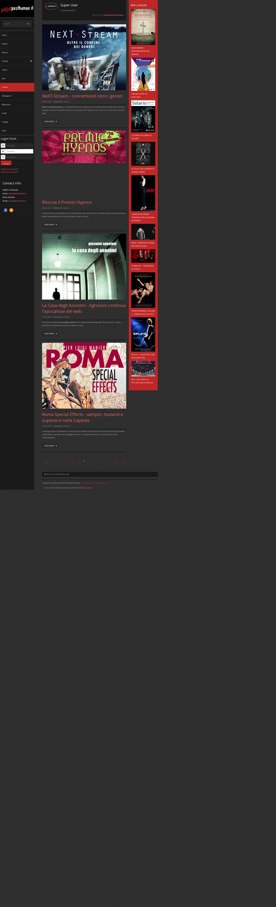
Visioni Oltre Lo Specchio (139, 95)
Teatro (4, 70)
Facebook (5, 210)
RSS (11, 210)
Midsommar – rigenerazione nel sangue (140, 50)
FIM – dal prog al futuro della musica (142, 381)
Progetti (5, 122)
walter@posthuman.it (17, 194)
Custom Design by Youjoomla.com (94, 483)
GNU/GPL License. (84, 488)
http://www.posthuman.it (114, 15)
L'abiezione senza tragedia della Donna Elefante (142, 217)
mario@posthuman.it (17, 201)
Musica (5, 52)
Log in (6, 164)
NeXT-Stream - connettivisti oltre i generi (82, 96)
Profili (4, 113)
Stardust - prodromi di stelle (142, 267)
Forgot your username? (10, 172)
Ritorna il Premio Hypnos (67, 202)
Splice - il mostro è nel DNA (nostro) (143, 356)
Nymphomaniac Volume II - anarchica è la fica (143, 312)
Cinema (5, 61)
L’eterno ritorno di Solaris (141, 137)
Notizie (4, 44)
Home (4, 35)
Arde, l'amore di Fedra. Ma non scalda (143, 244)
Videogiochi (6, 96)
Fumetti (5, 87)
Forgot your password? (9, 169)
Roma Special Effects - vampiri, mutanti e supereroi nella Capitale (82, 417)
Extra (4, 130)
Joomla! (46, 488)
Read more (49, 121)
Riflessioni (6, 104)
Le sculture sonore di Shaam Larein (142, 170)
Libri (3, 78)
